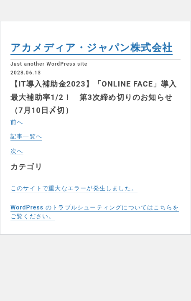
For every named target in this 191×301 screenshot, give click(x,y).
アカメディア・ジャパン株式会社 (91, 48)
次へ (16, 151)
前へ (16, 122)
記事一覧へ (26, 136)
